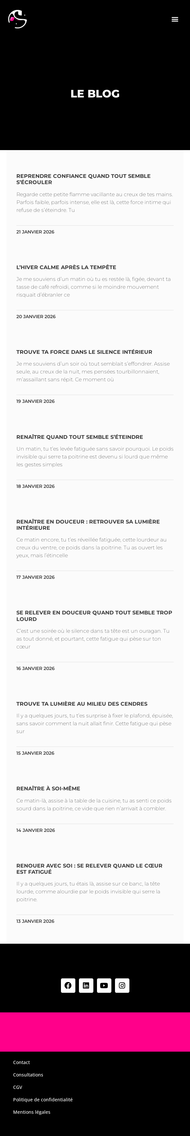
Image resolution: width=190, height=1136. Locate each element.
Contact (21, 1062)
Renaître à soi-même (48, 788)
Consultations (28, 1075)
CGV (17, 1087)
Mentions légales (31, 1112)
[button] (174, 19)
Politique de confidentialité (43, 1099)
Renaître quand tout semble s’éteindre (79, 437)
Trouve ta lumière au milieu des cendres (81, 704)
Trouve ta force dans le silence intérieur (84, 352)
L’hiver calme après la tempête (66, 267)
